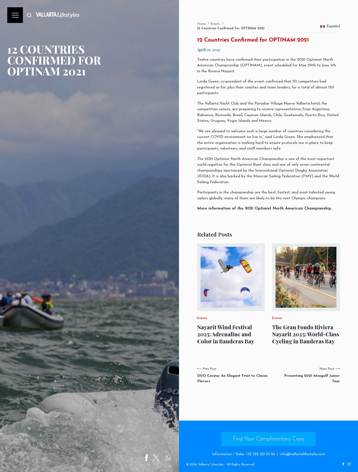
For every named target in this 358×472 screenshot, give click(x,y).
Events (215, 24)
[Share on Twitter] (157, 457)
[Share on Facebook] (147, 457)
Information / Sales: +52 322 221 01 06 (243, 454)
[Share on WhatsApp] (169, 457)
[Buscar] (29, 15)
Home (201, 24)
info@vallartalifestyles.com (302, 454)
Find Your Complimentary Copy (268, 439)
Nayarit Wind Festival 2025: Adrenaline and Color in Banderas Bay (225, 334)
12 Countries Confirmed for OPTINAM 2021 (230, 28)
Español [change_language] (330, 26)
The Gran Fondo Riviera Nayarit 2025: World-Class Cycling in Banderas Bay (305, 334)
